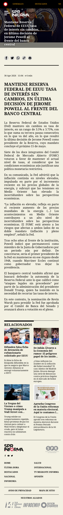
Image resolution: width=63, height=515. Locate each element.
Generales (21, 4)
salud (37, 462)
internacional (43, 467)
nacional (9, 476)
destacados (11, 472)
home (7, 462)
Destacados (45, 4)
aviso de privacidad (19, 490)
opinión (38, 476)
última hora (11, 467)
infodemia (10, 481)
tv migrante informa (46, 472)
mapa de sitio (47, 490)
